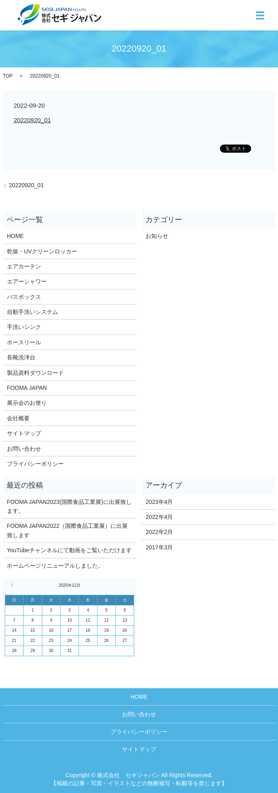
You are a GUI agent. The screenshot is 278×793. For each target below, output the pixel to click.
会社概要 (18, 418)
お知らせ (157, 236)
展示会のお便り (27, 403)
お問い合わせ (24, 448)
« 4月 (13, 585)
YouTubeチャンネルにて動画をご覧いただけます (69, 550)
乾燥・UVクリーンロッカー (42, 251)
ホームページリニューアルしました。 (55, 565)
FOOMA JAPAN (27, 388)
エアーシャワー (27, 281)
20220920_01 (32, 120)
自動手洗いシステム (32, 312)
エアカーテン (24, 266)
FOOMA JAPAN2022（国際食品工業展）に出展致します (67, 530)
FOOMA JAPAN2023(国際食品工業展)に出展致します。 (69, 506)
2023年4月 (159, 502)
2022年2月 (159, 532)
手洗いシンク (24, 327)
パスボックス (24, 297)
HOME (15, 236)
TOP (8, 76)
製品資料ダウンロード (35, 372)
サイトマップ (24, 433)
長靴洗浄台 (21, 357)
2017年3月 (159, 547)
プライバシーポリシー (35, 463)
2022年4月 (159, 517)
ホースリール (24, 342)
